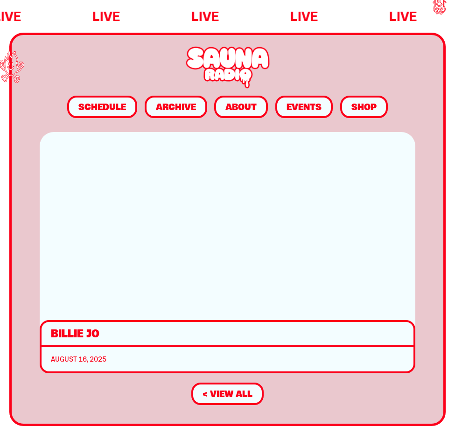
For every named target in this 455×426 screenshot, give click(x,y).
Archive (176, 106)
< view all (227, 393)
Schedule (102, 106)
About (241, 106)
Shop (364, 106)
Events (304, 106)
